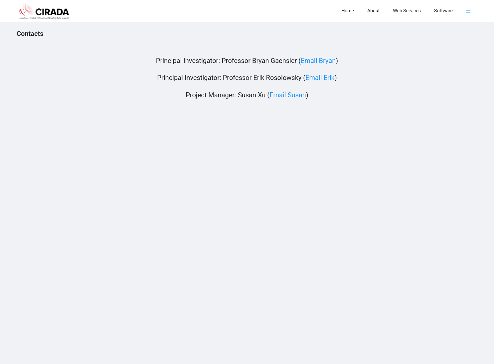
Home (347, 10)
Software (443, 10)
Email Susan (287, 95)
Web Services (407, 10)
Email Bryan (318, 61)
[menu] (406, 10)
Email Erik (320, 78)
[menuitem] (348, 10)
